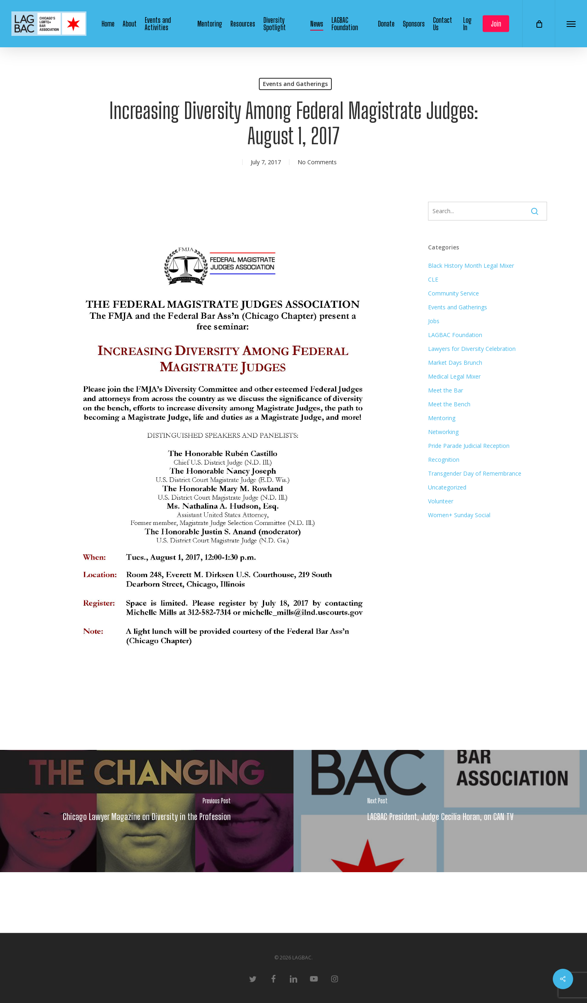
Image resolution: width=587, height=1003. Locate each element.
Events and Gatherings (295, 84)
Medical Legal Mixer (454, 376)
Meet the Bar (445, 390)
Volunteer (440, 501)
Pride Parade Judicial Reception (469, 446)
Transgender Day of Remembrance (474, 473)
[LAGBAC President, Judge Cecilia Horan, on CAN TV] (440, 811)
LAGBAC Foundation (455, 335)
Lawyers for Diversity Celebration (472, 349)
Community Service (453, 293)
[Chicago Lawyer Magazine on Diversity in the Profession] (147, 811)
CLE (433, 279)
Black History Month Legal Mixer (471, 265)
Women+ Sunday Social (459, 515)
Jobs (433, 321)
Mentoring (441, 418)
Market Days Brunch (455, 362)
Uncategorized (447, 487)
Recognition (443, 459)
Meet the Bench (449, 404)
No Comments (317, 162)
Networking (443, 432)
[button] (571, 23)
